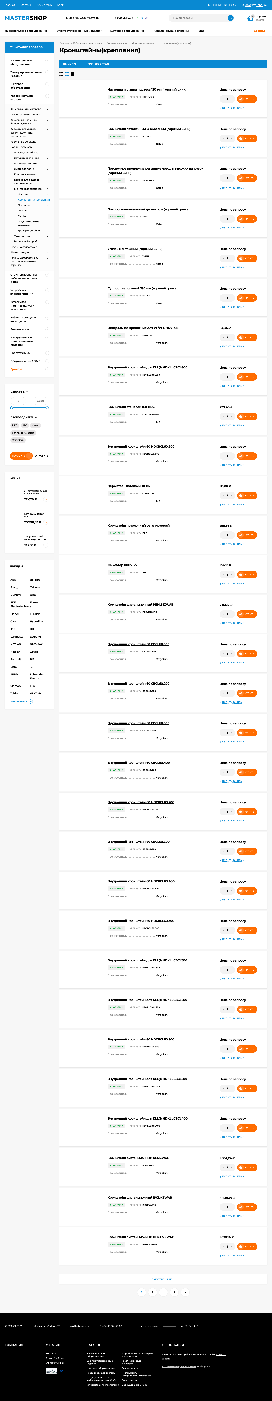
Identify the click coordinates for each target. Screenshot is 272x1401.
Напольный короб (25, 241)
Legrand (35, 636)
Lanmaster (17, 636)
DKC (14, 425)
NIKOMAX (36, 644)
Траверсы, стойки (29, 230)
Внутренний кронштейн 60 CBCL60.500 (138, 723)
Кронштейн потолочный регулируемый (139, 525)
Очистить (41, 456)
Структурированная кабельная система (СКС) (101, 1379)
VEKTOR (35, 693)
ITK (32, 629)
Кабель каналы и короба (25, 108)
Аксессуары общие (26, 152)
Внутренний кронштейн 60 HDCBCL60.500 (141, 1039)
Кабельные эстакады (23, 141)
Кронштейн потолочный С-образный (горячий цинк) (149, 129)
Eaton (34, 602)
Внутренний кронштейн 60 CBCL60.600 (139, 842)
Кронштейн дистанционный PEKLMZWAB (141, 604)
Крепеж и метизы (25, 174)
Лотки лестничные (25, 163)
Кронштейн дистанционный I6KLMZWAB (140, 1197)
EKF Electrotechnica (19, 604)
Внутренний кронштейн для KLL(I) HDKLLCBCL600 (147, 367)
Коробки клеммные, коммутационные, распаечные (23, 132)
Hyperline (36, 621)
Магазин (26, 5)
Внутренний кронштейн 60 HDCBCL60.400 (141, 881)
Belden (35, 579)
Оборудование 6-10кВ (134, 1384)
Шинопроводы (19, 252)
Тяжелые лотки (23, 236)
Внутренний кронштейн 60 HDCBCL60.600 (141, 446)
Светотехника (129, 1380)
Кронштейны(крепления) (34, 199)
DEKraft (15, 595)
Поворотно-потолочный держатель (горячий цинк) (148, 209)
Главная (10, 5)
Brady (14, 587)
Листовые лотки (24, 168)
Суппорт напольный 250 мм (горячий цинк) (142, 288)
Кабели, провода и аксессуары (132, 1362)
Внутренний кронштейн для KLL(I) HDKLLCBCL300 (147, 960)
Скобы (22, 216)
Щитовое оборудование (101, 1368)
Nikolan (15, 651)
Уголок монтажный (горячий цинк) (135, 249)
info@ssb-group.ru (79, 1326)
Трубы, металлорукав (23, 246)
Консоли (23, 194)
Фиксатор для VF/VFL (124, 565)
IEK (25, 425)
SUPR (14, 674)
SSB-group (44, 5)
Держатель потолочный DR (129, 486)
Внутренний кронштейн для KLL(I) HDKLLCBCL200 (147, 1000)
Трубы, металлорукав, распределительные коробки (24, 261)
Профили (24, 205)
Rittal (13, 667)
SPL (32, 667)
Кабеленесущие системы (87, 43)
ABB (13, 579)
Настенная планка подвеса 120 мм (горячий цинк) (147, 89)
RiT (32, 659)
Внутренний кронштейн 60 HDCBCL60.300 (141, 921)
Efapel (14, 614)
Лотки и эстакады (117, 43)
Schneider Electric (23, 432)
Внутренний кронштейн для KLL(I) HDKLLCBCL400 (148, 1118)
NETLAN (15, 644)
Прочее (22, 210)
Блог (60, 5)
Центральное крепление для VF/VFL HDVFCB (143, 328)
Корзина (51, 1353)
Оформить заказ (55, 1362)
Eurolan (35, 614)
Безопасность (130, 1368)
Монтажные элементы (144, 43)
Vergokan (18, 439)
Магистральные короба (25, 114)
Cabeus (35, 587)
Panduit (15, 659)
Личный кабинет (55, 1358)
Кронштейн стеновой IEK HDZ (131, 407)
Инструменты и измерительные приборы (136, 1374)
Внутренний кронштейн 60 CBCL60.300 (138, 644)
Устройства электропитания (103, 1384)
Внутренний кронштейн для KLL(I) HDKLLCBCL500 (147, 1079)
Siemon (15, 686)
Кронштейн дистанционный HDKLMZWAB (141, 1237)
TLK (32, 686)
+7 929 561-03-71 (123, 18)
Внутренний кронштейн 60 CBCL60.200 (138, 683)
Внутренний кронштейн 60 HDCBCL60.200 (141, 802)
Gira (13, 621)
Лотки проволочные (26, 157)
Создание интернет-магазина (179, 1366)
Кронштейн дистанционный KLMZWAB (138, 1158)
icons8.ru (221, 1354)
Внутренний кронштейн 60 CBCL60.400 (139, 763)
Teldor (14, 693)
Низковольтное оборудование (96, 1355)
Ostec (35, 425)
